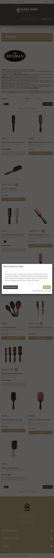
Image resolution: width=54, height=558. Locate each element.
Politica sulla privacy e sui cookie (42, 291)
